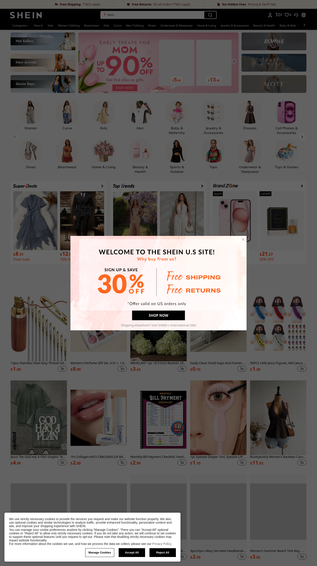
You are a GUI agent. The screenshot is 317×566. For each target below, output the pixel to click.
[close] (243, 239)
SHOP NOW (158, 315)
